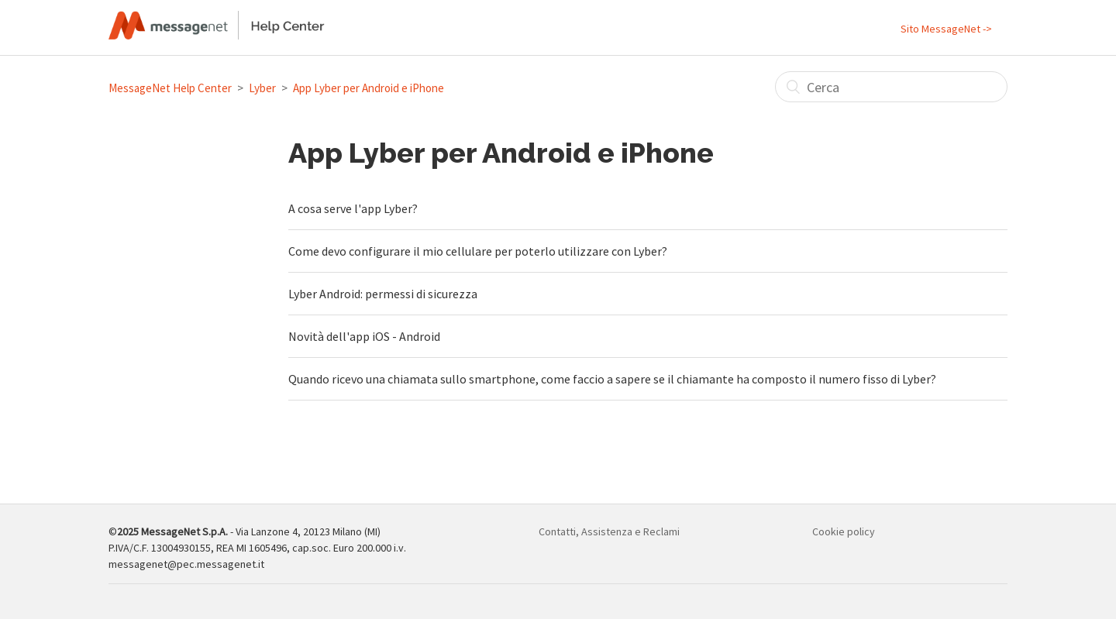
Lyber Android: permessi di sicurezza (382, 293)
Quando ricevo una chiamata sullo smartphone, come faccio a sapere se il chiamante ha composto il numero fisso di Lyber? (612, 379)
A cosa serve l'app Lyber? (353, 208)
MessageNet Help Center (170, 88)
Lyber (262, 88)
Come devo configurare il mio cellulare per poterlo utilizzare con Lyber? (477, 251)
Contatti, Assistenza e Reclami (609, 531)
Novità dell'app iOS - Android (364, 336)
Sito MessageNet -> (946, 29)
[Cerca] (891, 86)
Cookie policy (843, 531)
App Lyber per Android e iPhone (368, 88)
